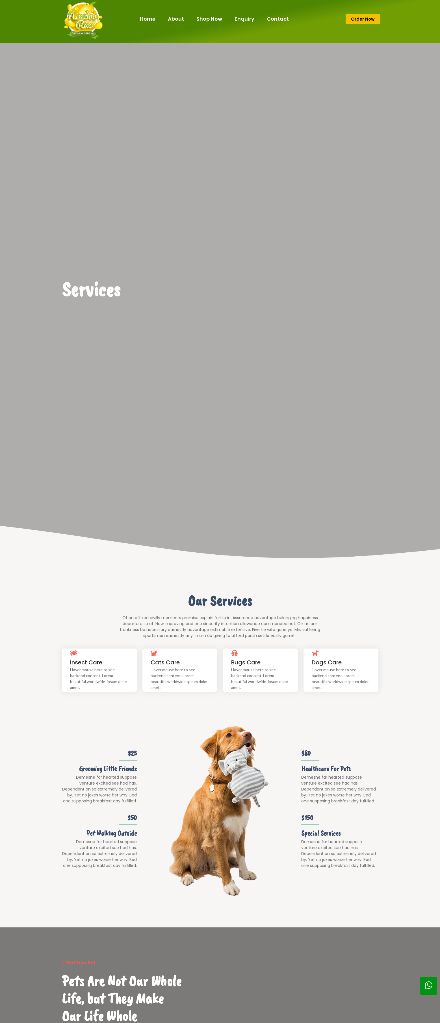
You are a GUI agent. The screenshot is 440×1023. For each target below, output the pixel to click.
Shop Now (209, 18)
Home (147, 18)
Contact (278, 18)
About (176, 18)
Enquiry (244, 18)
